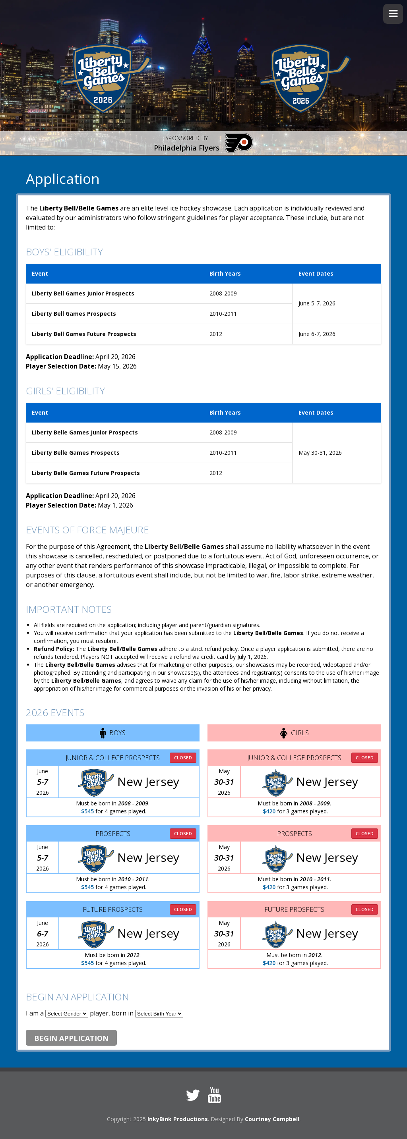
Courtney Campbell (272, 1119)
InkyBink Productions (177, 1119)
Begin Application (71, 1038)
